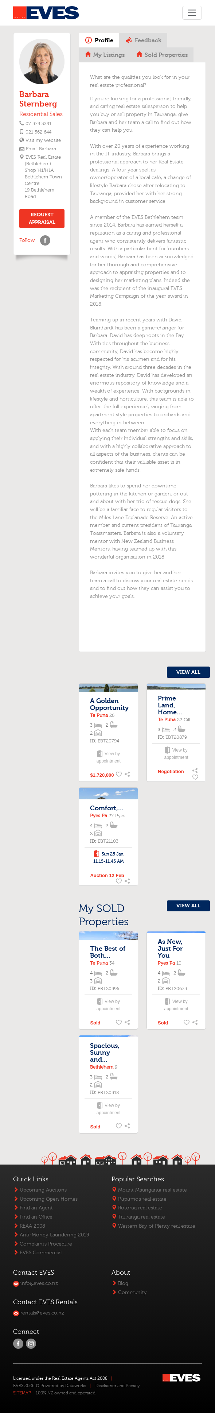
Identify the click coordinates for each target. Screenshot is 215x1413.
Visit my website (43, 140)
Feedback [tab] (143, 40)
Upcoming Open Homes (45, 1199)
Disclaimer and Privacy (117, 1385)
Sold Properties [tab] (162, 55)
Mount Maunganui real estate (149, 1190)
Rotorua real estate (137, 1208)
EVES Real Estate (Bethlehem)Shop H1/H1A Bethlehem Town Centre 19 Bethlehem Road (43, 177)
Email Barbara (41, 148)
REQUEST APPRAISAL (42, 218)
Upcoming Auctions (40, 1190)
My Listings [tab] (105, 55)
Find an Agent (33, 1208)
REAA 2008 (29, 1226)
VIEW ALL (188, 672)
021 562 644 (38, 132)
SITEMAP (22, 1392)
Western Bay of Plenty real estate (153, 1226)
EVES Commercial (37, 1253)
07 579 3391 (38, 123)
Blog (120, 1283)
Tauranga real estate (138, 1217)
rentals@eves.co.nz (38, 1313)
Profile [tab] (99, 40)
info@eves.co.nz (35, 1283)
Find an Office (32, 1217)
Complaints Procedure (42, 1244)
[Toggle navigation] (192, 13)
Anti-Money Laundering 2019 (51, 1235)
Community (129, 1292)
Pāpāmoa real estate (139, 1199)
